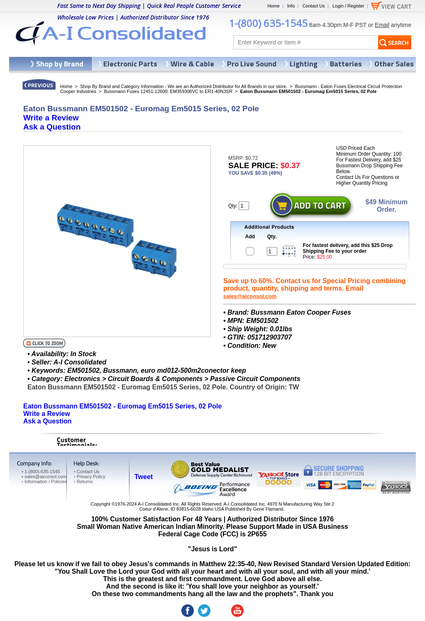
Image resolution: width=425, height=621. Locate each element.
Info (291, 5)
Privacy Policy (89, 476)
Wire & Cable (192, 63)
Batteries (346, 63)
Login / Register (348, 5)
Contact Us (313, 5)
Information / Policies (44, 481)
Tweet (143, 476)
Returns (83, 481)
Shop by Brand (59, 63)
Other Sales (394, 63)
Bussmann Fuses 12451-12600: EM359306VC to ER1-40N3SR (168, 91)
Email (382, 25)
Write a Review (51, 117)
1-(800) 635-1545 (268, 23)
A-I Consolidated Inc (158, 503)
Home (273, 5)
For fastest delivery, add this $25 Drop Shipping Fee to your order (348, 248)
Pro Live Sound (251, 63)
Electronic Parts (130, 63)
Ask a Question (52, 126)
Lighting (304, 63)
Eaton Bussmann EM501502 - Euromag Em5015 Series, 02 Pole (122, 406)
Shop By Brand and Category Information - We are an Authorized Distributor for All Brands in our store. (183, 86)
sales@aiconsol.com (249, 296)
